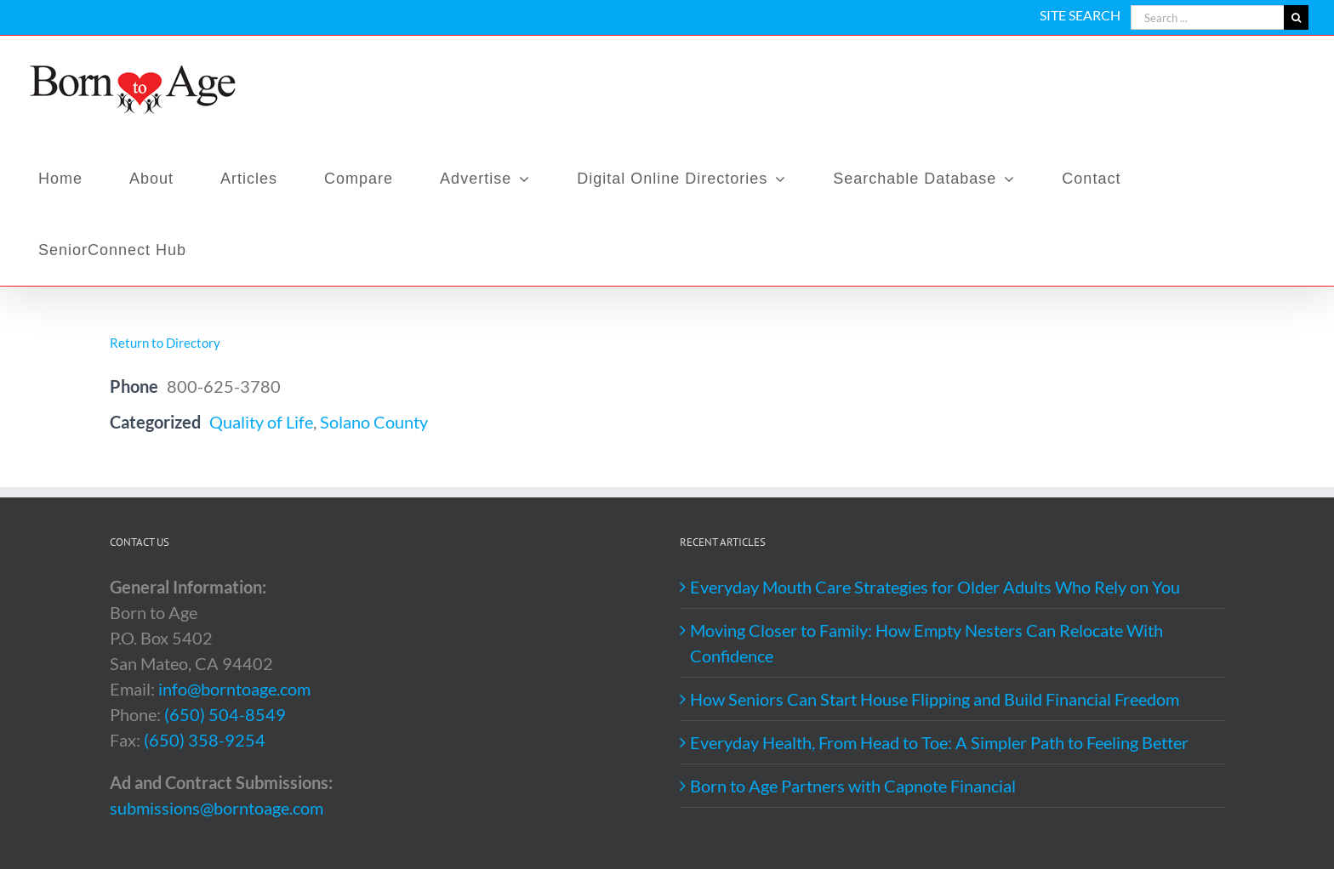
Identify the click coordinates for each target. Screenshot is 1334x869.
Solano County (374, 422)
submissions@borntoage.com (216, 808)
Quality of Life (261, 422)
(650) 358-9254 (204, 740)
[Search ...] (1207, 17)
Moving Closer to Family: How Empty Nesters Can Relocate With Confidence (926, 643)
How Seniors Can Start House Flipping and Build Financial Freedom (934, 699)
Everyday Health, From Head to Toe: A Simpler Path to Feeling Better (939, 742)
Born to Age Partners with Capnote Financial (853, 785)
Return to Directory (165, 342)
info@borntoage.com (234, 689)
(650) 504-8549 (225, 714)
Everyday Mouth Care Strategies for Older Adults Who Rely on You (935, 586)
